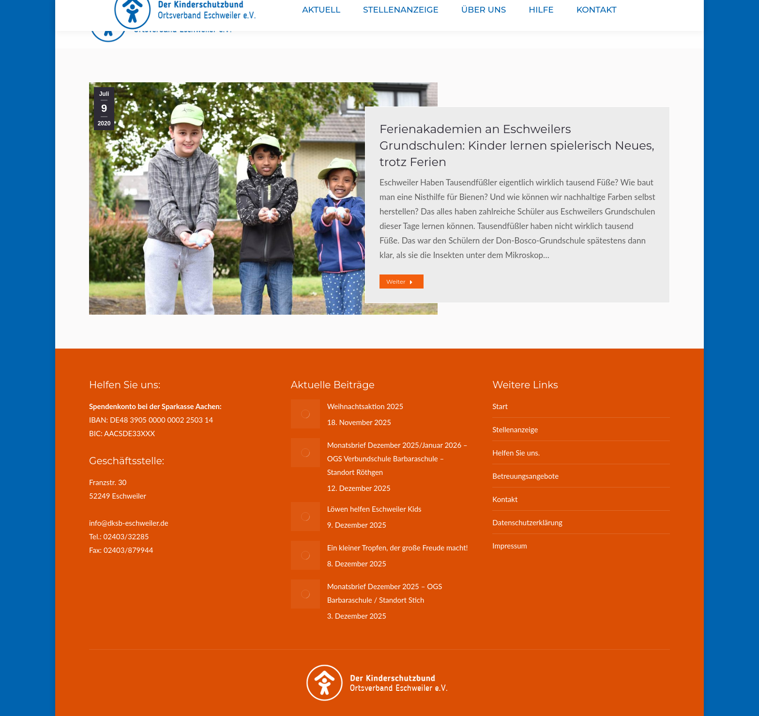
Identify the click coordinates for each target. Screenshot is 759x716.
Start (499, 406)
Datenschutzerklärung (527, 522)
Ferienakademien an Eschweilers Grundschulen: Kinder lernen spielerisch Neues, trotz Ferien (517, 145)
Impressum (509, 545)
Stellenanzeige (515, 429)
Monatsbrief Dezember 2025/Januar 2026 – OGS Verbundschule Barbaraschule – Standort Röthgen (397, 458)
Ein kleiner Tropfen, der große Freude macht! (397, 547)
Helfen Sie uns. (516, 452)
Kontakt (504, 499)
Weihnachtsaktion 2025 (365, 406)
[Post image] (305, 413)
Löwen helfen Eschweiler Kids (374, 508)
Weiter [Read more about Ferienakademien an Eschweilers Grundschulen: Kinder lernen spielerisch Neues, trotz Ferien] (399, 281)
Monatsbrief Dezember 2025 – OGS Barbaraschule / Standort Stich (384, 593)
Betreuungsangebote (525, 476)
